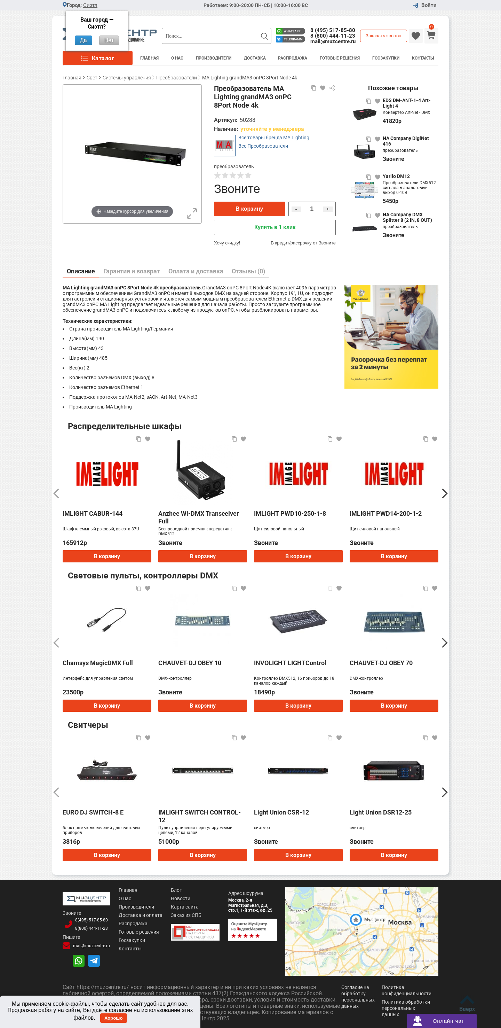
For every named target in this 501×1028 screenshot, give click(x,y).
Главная (149, 58)
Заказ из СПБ (186, 915)
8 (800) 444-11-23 (332, 36)
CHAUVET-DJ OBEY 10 (189, 663)
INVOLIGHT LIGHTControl (290, 663)
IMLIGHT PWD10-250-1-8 (290, 513)
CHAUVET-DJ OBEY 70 (381, 663)
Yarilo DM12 (396, 176)
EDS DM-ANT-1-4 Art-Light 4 (407, 103)
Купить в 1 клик (275, 227)
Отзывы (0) (248, 271)
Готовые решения (340, 58)
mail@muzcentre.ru (333, 41)
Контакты (423, 58)
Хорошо (113, 1018)
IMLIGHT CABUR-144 (92, 513)
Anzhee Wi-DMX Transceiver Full (198, 517)
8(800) (91, 928)
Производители (213, 58)
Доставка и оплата (140, 915)
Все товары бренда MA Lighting (273, 137)
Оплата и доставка (195, 271)
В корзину (249, 209)
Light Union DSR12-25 (381, 812)
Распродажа (292, 58)
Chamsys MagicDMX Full (98, 663)
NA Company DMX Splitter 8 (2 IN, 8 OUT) (407, 217)
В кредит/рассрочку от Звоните (303, 243)
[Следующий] (445, 493)
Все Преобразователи (263, 146)
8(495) (91, 920)
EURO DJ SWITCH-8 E (93, 812)
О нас (125, 898)
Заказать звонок (383, 35)
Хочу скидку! (227, 243)
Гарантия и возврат (131, 271)
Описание (81, 271)
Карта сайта (185, 907)
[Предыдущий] (56, 493)
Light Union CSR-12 (281, 812)
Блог (176, 890)
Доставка (255, 58)
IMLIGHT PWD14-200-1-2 (386, 513)
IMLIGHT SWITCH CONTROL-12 (199, 816)
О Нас (177, 58)
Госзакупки (385, 58)
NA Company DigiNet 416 (406, 141)
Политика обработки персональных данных (406, 1008)
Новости (180, 898)
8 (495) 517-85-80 (332, 30)
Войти (429, 5)
